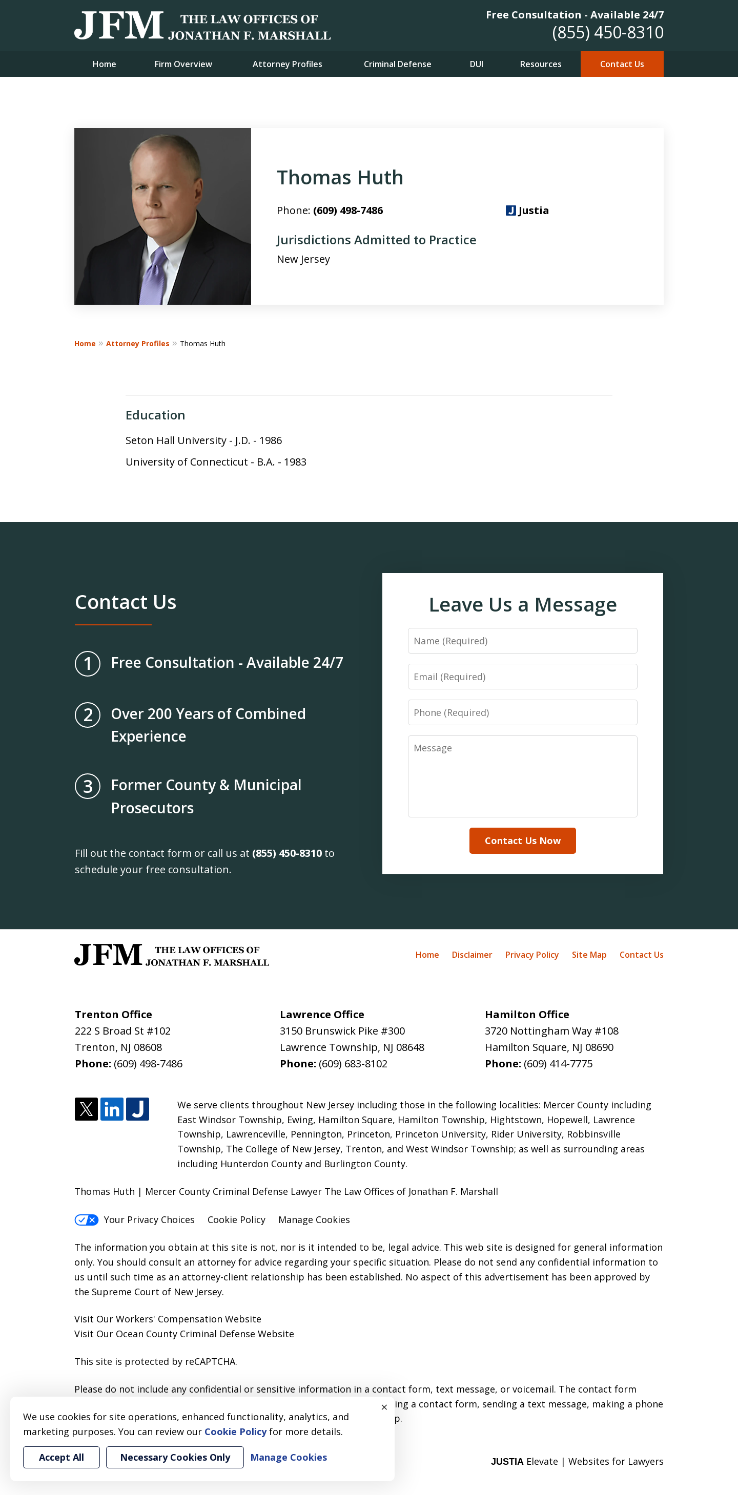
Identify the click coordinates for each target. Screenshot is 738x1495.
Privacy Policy (532, 954)
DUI (476, 64)
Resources (541, 64)
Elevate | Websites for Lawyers (577, 1461)
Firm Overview (183, 64)
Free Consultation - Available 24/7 (575, 15)
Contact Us (622, 64)
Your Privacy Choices (134, 1219)
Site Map (589, 954)
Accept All (61, 1457)
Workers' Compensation (169, 1319)
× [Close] (384, 1407)
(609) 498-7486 (348, 210)
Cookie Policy (236, 1219)
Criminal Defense (398, 64)
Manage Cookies (314, 1219)
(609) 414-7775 (558, 1063)
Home (104, 64)
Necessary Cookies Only (175, 1457)
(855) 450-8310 (608, 32)
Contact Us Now (523, 840)
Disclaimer (472, 954)
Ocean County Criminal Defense (185, 1334)
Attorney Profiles (287, 64)
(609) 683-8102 (353, 1063)
